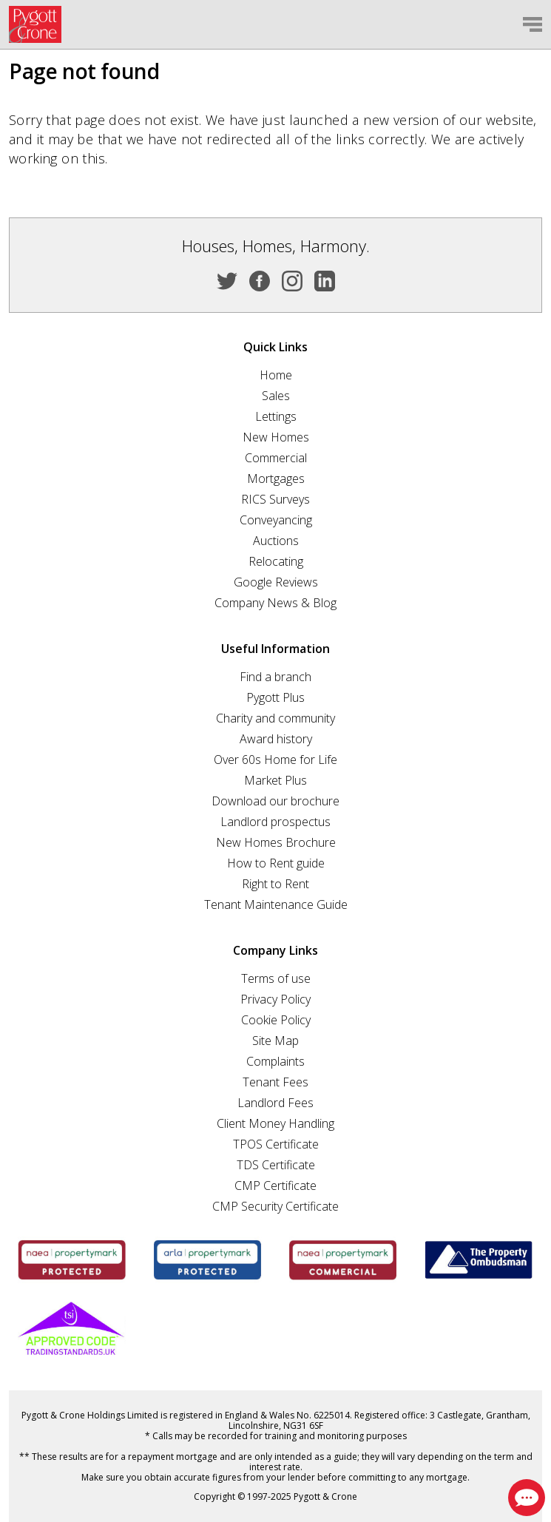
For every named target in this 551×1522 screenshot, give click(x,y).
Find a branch (275, 677)
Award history (276, 739)
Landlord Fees (275, 1103)
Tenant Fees (275, 1082)
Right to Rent (275, 884)
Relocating (276, 561)
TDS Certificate (276, 1165)
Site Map (275, 1040)
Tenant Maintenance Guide (276, 904)
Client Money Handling (275, 1123)
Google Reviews (276, 582)
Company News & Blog (275, 603)
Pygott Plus (275, 697)
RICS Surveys (275, 499)
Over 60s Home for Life (275, 759)
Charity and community (275, 718)
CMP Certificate (275, 1185)
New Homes (276, 437)
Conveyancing (276, 520)
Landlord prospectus (275, 822)
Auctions (276, 540)
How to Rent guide (276, 863)
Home (276, 375)
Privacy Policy (275, 999)
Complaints (275, 1061)
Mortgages (276, 478)
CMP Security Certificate (275, 1206)
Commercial (276, 458)
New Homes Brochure (276, 842)
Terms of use (276, 978)
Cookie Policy (276, 1020)
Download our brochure (275, 801)
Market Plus (275, 780)
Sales (276, 396)
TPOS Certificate (276, 1144)
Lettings (276, 416)
